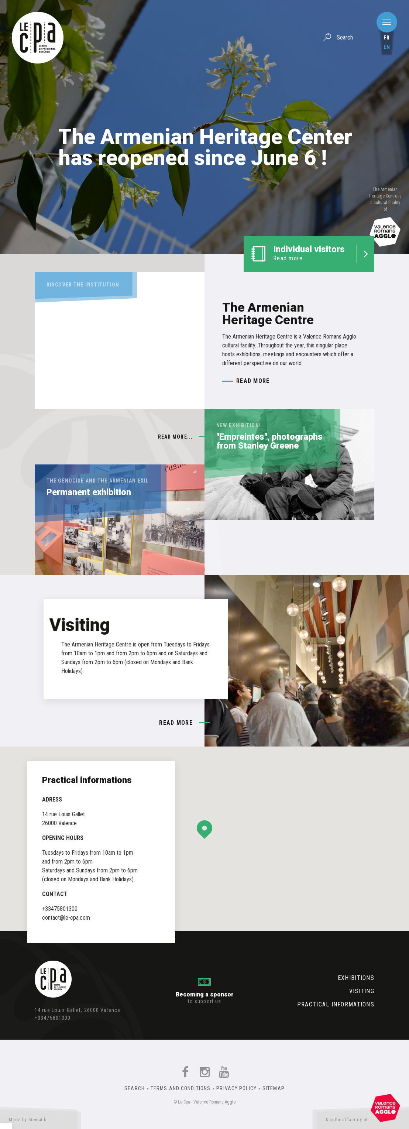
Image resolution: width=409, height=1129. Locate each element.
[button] (204, 829)
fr (387, 38)
